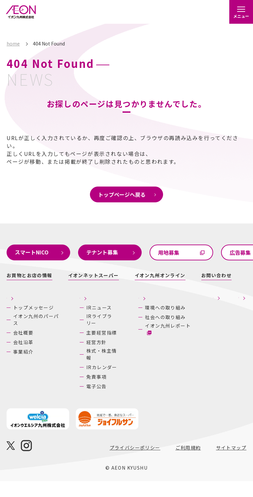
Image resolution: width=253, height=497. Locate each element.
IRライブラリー (77, 335)
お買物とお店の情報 (29, 275)
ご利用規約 (188, 463)
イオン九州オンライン (160, 275)
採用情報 (172, 308)
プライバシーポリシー (135, 463)
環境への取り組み (136, 318)
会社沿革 (23, 348)
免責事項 (74, 392)
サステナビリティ (128, 300)
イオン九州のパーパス (26, 325)
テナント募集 (102, 252)
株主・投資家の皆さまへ (72, 304)
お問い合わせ (216, 275)
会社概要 (23, 338)
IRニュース (77, 323)
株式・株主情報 (79, 370)
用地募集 (168, 252)
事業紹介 (23, 357)
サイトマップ (231, 463)
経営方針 (74, 358)
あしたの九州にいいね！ (219, 304)
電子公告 (74, 402)
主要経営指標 (79, 348)
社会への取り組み (136, 333)
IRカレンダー (79, 383)
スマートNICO (31, 252)
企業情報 (18, 296)
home (13, 43)
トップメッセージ (26, 310)
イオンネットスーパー (93, 275)
